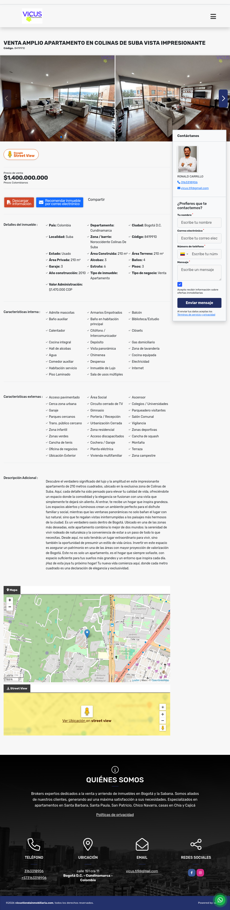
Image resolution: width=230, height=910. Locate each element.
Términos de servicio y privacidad (196, 314)
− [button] (9, 607)
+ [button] (9, 600)
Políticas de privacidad (115, 815)
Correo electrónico (190, 231)
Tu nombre (185, 215)
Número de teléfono (191, 246)
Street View (21, 154)
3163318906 (189, 182)
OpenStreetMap (160, 680)
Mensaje (183, 262)
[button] (61, 137)
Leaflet (135, 680)
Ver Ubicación (74, 721)
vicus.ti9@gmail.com (195, 188)
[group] (57, 98)
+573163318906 (33, 878)
